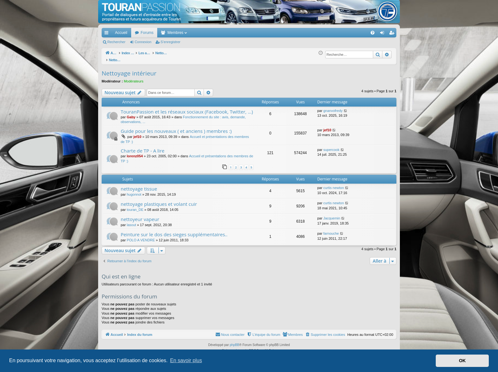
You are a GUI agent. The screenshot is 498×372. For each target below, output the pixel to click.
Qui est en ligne (121, 273)
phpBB (234, 341)
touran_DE (135, 206)
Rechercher (116, 42)
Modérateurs (134, 78)
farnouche (331, 230)
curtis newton (333, 184)
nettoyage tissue (139, 185)
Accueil (121, 32)
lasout (131, 221)
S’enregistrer (170, 42)
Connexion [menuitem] (383, 33)
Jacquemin (331, 215)
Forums (147, 32)
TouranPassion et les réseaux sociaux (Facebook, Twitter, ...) (187, 108)
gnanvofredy (333, 107)
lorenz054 (135, 152)
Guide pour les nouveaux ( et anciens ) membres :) (176, 127)
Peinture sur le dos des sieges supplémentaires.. (174, 231)
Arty (238, 347)
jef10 (137, 133)
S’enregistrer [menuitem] (393, 33)
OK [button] (462, 360)
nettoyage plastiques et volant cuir (159, 200)
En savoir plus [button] (186, 360)
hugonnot (134, 191)
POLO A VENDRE (141, 236)
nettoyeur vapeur (140, 215)
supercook (331, 146)
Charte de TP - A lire (143, 147)
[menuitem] (350, 32)
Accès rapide (107, 33)
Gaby (131, 113)
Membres (175, 32)
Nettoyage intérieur (129, 70)
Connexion (143, 42)
